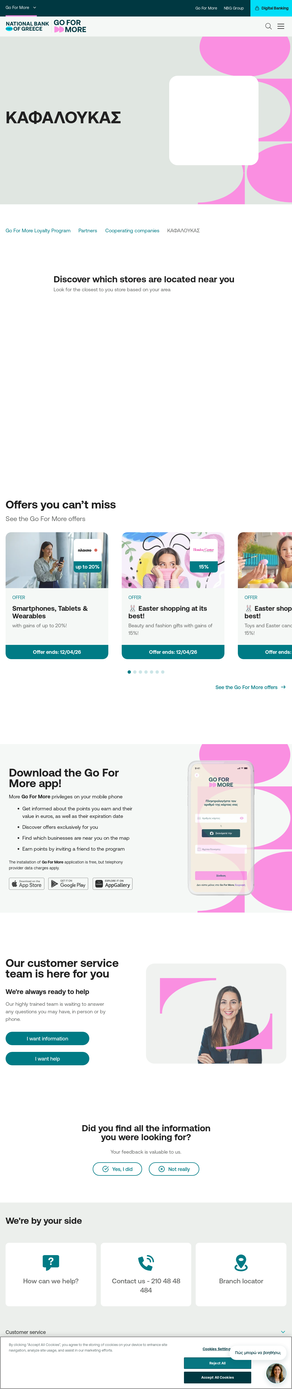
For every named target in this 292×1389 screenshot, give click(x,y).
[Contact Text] (146, 1274)
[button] (129, 672)
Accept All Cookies (217, 1377)
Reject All (217, 1363)
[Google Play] (70, 880)
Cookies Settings (218, 1349)
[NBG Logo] (27, 26)
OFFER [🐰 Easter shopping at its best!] (134, 597)
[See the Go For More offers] (251, 687)
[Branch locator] (241, 1274)
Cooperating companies (132, 230)
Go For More (21, 7)
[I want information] (47, 1038)
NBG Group (234, 8)
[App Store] (28, 880)
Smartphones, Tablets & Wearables (50, 612)
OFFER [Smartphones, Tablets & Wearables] (18, 597)
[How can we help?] (51, 1274)
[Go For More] (68, 26)
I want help (47, 1058)
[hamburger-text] (280, 26)
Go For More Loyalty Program (38, 230)
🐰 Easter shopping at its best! (167, 612)
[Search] (268, 26)
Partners (87, 230)
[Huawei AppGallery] (115, 880)
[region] (146, 1362)
